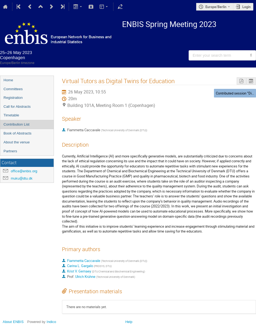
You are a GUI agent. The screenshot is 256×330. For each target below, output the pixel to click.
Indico (51, 321)
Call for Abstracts (17, 107)
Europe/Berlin (215, 6)
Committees (13, 89)
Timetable (11, 115)
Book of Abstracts (18, 133)
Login (246, 6)
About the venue (17, 142)
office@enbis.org (24, 171)
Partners (10, 151)
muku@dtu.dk (22, 178)
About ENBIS (13, 321)
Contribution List (16, 124)
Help (128, 321)
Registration (13, 98)
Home (8, 80)
